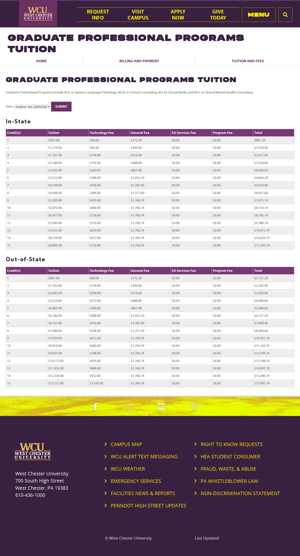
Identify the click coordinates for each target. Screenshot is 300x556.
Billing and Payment (139, 60)
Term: (10, 106)
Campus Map (126, 444)
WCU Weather (128, 468)
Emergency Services (136, 481)
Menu (258, 14)
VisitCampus (138, 14)
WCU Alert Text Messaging (144, 456)
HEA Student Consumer (230, 456)
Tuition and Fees (248, 60)
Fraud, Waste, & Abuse (228, 468)
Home (41, 60)
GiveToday (218, 14)
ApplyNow (178, 14)
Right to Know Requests (232, 444)
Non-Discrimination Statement (240, 493)
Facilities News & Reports (143, 493)
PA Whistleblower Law (229, 481)
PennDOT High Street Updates (148, 505)
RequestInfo (98, 14)
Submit (61, 106)
